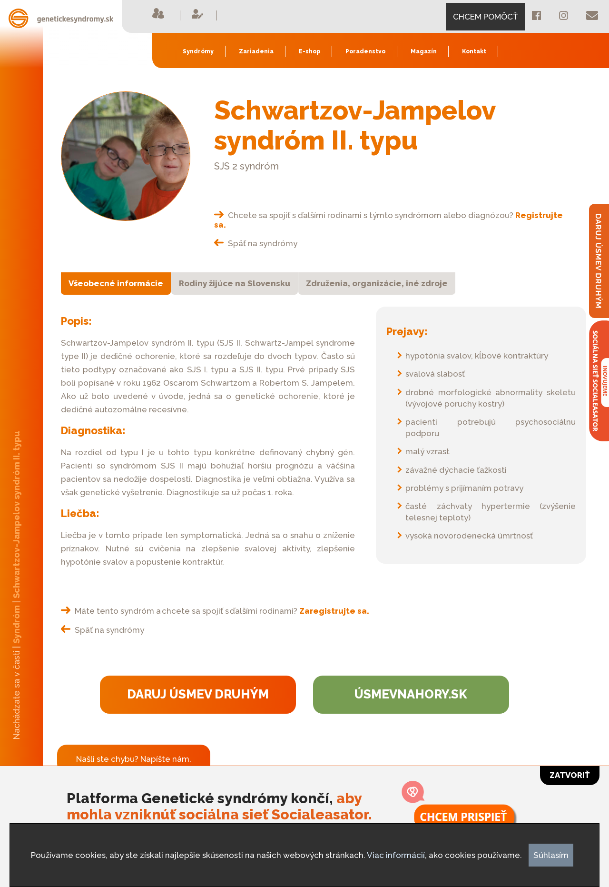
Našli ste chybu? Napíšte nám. (133, 759)
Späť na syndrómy (255, 243)
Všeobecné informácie (116, 283)
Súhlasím (551, 855)
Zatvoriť (570, 775)
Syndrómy (198, 51)
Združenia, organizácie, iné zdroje (377, 283)
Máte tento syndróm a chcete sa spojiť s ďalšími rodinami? (215, 611)
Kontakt (474, 51)
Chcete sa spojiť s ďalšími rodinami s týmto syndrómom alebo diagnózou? (388, 219)
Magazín (424, 51)
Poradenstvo (365, 51)
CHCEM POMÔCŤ (485, 16)
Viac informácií (396, 855)
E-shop (309, 51)
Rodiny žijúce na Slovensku (234, 283)
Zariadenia (256, 51)
